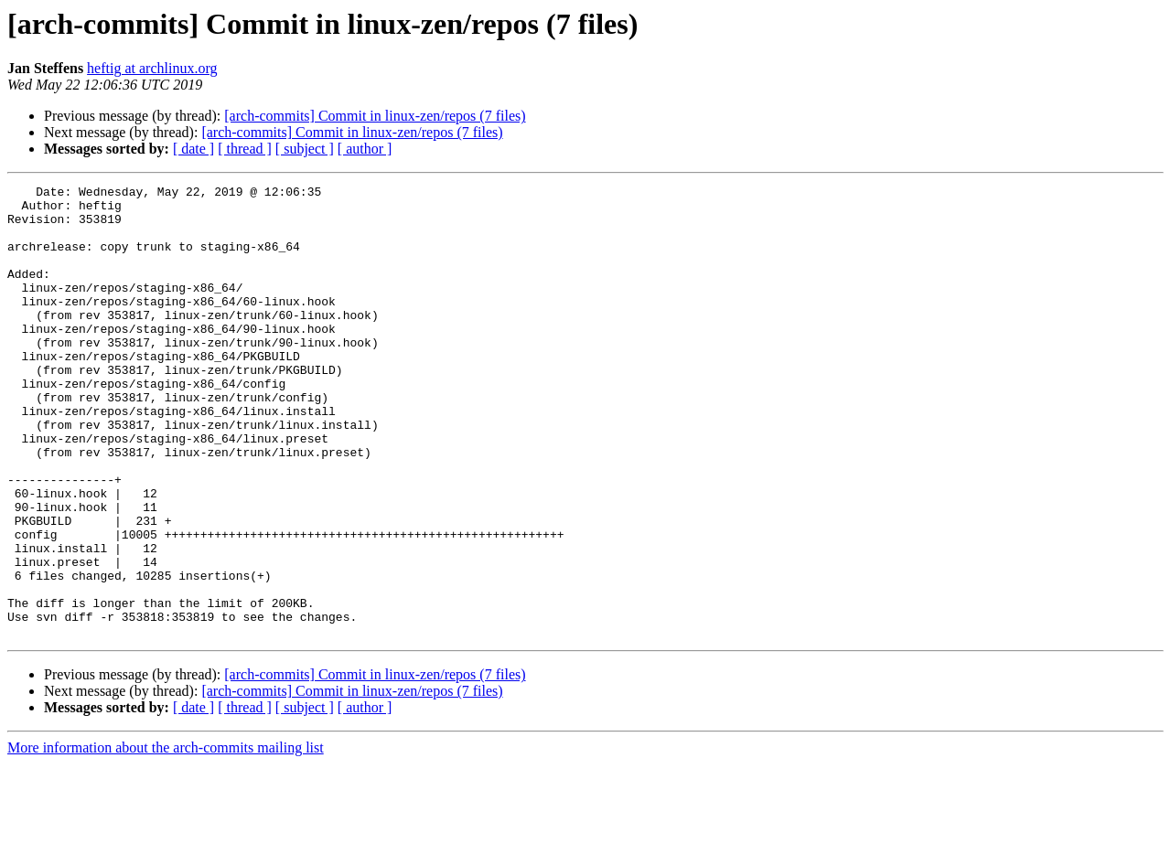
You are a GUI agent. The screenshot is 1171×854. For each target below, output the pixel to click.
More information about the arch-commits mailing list (165, 838)
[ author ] (365, 148)
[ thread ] (245, 148)
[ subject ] (304, 148)
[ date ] (193, 148)
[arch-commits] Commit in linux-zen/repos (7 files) (374, 115)
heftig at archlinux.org (152, 68)
